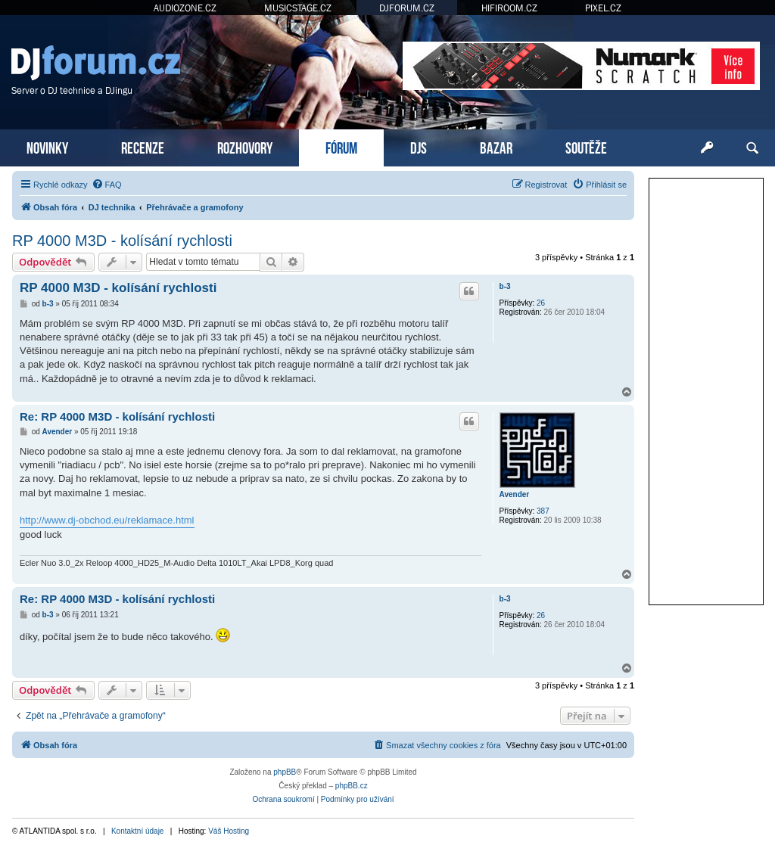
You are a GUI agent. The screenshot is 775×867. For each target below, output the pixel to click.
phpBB (284, 772)
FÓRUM (341, 146)
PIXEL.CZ (603, 8)
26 (541, 303)
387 (543, 511)
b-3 (505, 286)
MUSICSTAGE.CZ (297, 8)
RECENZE (142, 146)
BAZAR (496, 146)
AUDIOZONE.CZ (185, 8)
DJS (418, 146)
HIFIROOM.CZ (509, 8)
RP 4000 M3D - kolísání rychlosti (122, 240)
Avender (515, 494)
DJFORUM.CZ (406, 8)
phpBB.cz (351, 786)
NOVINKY (47, 146)
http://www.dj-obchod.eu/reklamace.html (107, 520)
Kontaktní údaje (137, 831)
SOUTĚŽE (586, 146)
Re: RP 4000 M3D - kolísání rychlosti (117, 416)
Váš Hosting (228, 831)
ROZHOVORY (244, 146)
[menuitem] (107, 185)
